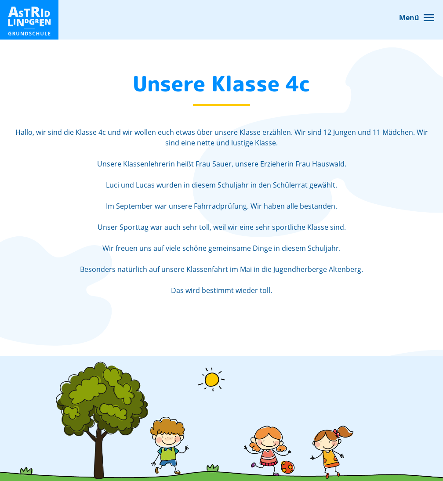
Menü (409, 17)
